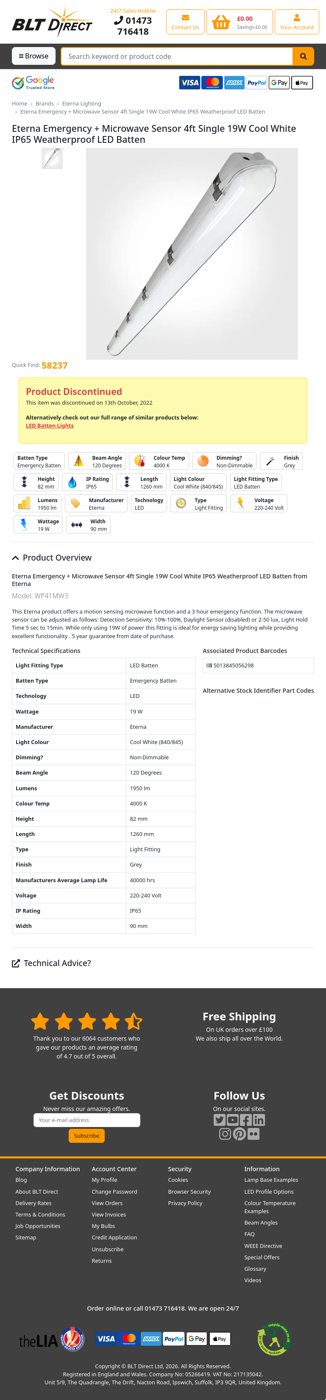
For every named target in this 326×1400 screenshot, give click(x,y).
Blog (21, 1179)
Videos (253, 1280)
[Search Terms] (177, 56)
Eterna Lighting (81, 103)
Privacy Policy (185, 1203)
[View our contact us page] (185, 21)
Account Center (114, 1169)
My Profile (104, 1179)
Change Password (114, 1191)
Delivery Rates (34, 1203)
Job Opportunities (38, 1226)
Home (19, 103)
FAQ (250, 1234)
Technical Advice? (51, 963)
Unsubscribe (108, 1249)
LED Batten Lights (50, 425)
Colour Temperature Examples (270, 1207)
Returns (102, 1260)
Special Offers (262, 1257)
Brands (44, 103)
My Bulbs (103, 1226)
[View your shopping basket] (239, 21)
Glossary (256, 1268)
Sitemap (26, 1237)
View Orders (107, 1203)
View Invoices (109, 1214)
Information (262, 1169)
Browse (33, 56)
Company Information (48, 1169)
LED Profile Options (269, 1191)
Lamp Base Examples (271, 1179)
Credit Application (114, 1237)
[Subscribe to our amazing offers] (86, 1120)
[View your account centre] (297, 21)
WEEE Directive (263, 1246)
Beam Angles (261, 1222)
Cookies (178, 1179)
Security (180, 1169)
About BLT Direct (37, 1191)
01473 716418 (133, 25)
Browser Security (189, 1191)
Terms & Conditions (40, 1214)
